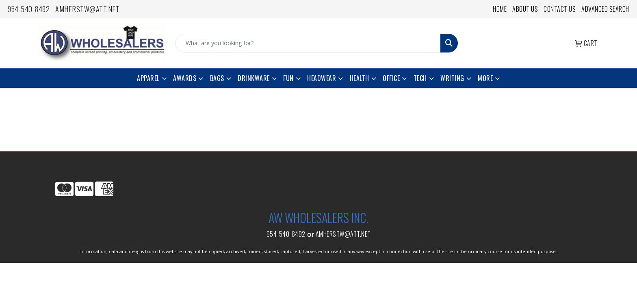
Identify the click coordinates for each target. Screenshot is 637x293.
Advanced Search (605, 9)
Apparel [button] (148, 78)
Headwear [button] (321, 78)
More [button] (485, 78)
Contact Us (560, 9)
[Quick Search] (308, 43)
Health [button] (359, 78)
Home (500, 9)
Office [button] (391, 78)
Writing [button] (452, 78)
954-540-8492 (29, 9)
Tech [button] (420, 78)
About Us (525, 9)
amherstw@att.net (87, 9)
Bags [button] (217, 78)
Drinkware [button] (254, 78)
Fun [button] (288, 78)
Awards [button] (184, 78)
